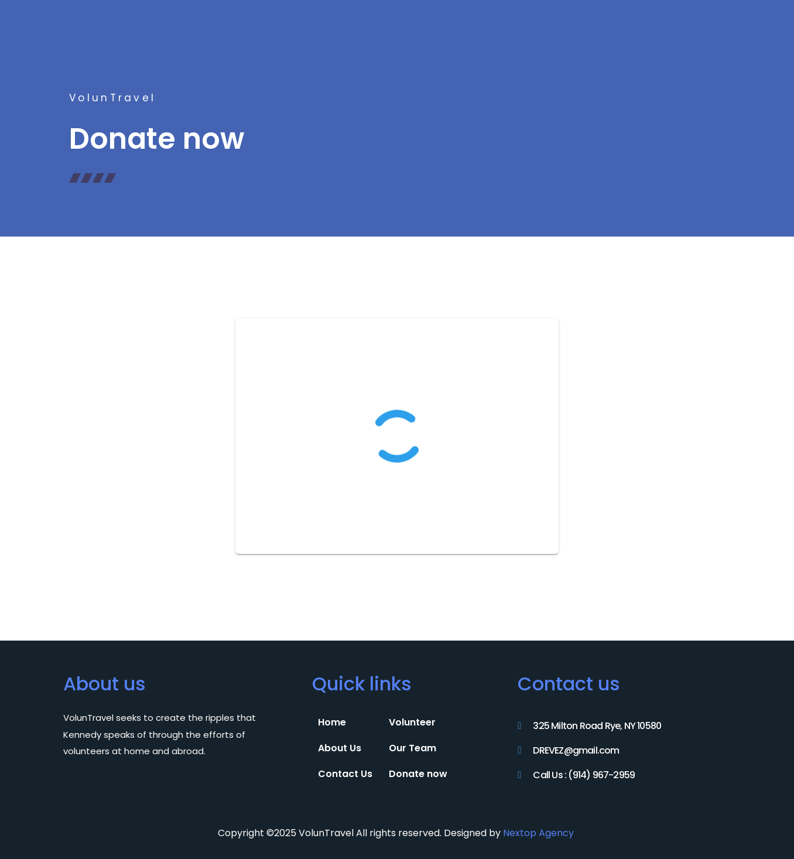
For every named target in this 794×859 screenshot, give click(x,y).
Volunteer (412, 722)
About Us (339, 748)
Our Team (412, 748)
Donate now (418, 774)
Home (332, 722)
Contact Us (345, 774)
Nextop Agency (539, 833)
